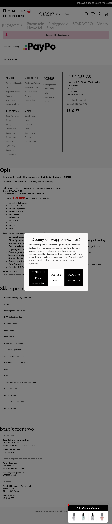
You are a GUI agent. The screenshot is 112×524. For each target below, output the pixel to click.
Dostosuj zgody (56, 277)
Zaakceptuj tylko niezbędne (38, 277)
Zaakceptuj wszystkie (73, 277)
